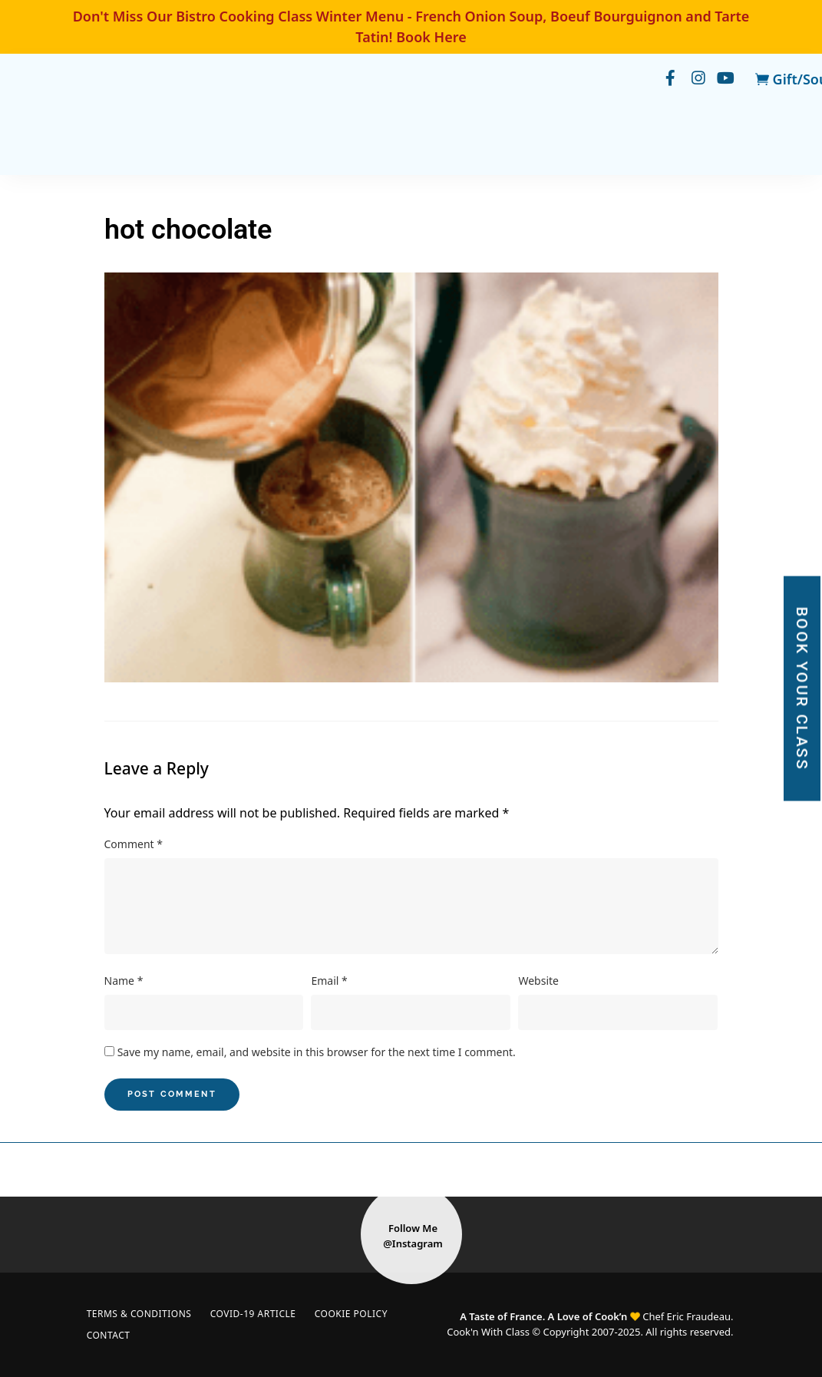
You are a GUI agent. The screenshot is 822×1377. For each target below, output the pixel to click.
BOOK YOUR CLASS (802, 689)
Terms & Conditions (141, 1313)
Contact (111, 1335)
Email (329, 980)
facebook (663, 79)
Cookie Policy (361, 1313)
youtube (724, 79)
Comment (133, 844)
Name (124, 980)
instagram (693, 79)
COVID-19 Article (259, 1313)
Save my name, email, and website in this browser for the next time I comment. (316, 1052)
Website (538, 980)
